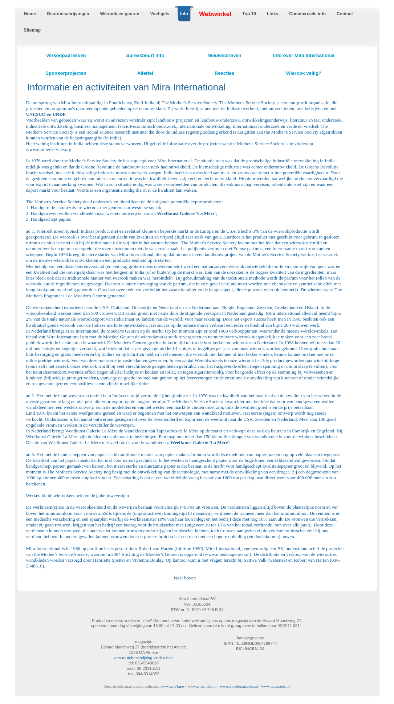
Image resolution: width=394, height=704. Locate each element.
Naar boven (185, 578)
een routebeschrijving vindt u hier (143, 658)
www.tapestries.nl (275, 686)
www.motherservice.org (49, 149)
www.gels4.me (172, 686)
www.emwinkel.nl (202, 686)
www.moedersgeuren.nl (227, 554)
